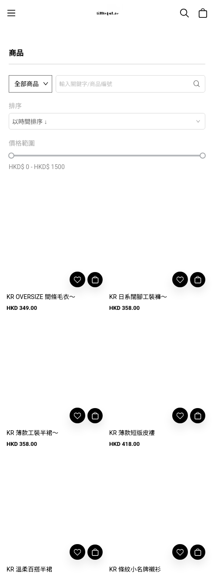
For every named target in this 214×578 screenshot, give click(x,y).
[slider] (11, 156)
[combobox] (107, 121)
